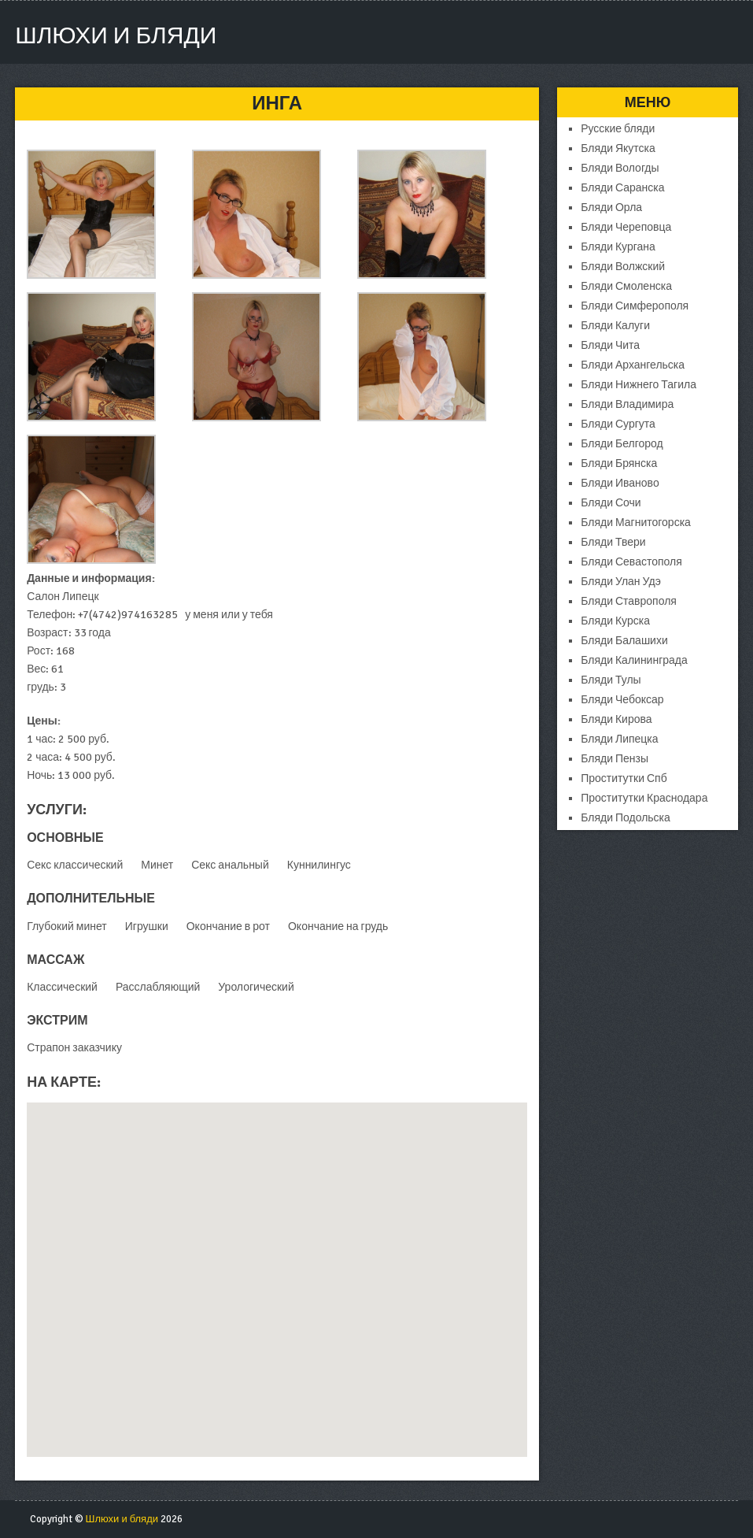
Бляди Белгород (622, 443)
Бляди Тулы (610, 680)
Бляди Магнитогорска (636, 522)
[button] (277, 1265)
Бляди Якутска (618, 148)
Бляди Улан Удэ (621, 581)
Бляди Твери (613, 542)
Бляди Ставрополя (629, 601)
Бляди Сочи (610, 503)
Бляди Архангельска (633, 365)
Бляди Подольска (625, 818)
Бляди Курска (615, 621)
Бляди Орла (611, 207)
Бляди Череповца (626, 227)
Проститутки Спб (624, 778)
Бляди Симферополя (634, 306)
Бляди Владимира (627, 404)
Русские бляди (618, 128)
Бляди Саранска (622, 188)
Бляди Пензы (614, 758)
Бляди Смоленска (626, 286)
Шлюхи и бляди (115, 35)
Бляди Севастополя (631, 562)
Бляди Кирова (616, 719)
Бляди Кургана (618, 247)
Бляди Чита (610, 345)
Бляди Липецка (619, 739)
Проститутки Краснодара (644, 798)
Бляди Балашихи (624, 640)
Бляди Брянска (619, 463)
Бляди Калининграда (634, 660)
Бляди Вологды (620, 168)
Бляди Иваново (620, 483)
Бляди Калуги (615, 325)
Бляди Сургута (618, 424)
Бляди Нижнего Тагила (638, 384)
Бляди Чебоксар (622, 699)
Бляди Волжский (623, 266)
